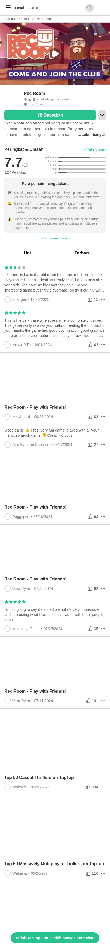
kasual (65, 99)
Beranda (10, 19)
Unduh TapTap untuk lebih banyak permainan (54, 938)
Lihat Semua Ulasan (55, 238)
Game (26, 19)
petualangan (48, 99)
